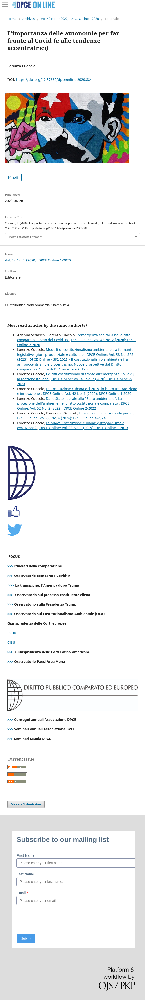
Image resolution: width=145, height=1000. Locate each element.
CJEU (11, 642)
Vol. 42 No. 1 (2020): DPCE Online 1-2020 (70, 18)
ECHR (11, 632)
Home (11, 18)
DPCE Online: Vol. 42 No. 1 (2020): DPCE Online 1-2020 (87, 393)
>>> (10, 566)
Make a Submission (26, 804)
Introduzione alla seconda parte (106, 413)
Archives (28, 18)
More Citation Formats (25, 237)
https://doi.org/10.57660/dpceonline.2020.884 (54, 79)
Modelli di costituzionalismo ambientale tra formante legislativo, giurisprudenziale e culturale (75, 352)
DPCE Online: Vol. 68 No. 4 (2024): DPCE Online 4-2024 (61, 418)
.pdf (15, 177)
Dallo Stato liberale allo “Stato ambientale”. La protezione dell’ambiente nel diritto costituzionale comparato (69, 401)
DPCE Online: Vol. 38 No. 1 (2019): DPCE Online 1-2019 (83, 427)
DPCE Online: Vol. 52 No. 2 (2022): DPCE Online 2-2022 (73, 406)
